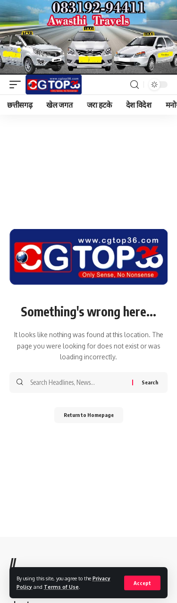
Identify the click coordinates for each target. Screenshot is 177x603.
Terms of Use (61, 587)
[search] (134, 84)
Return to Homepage (89, 415)
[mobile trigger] (17, 84)
